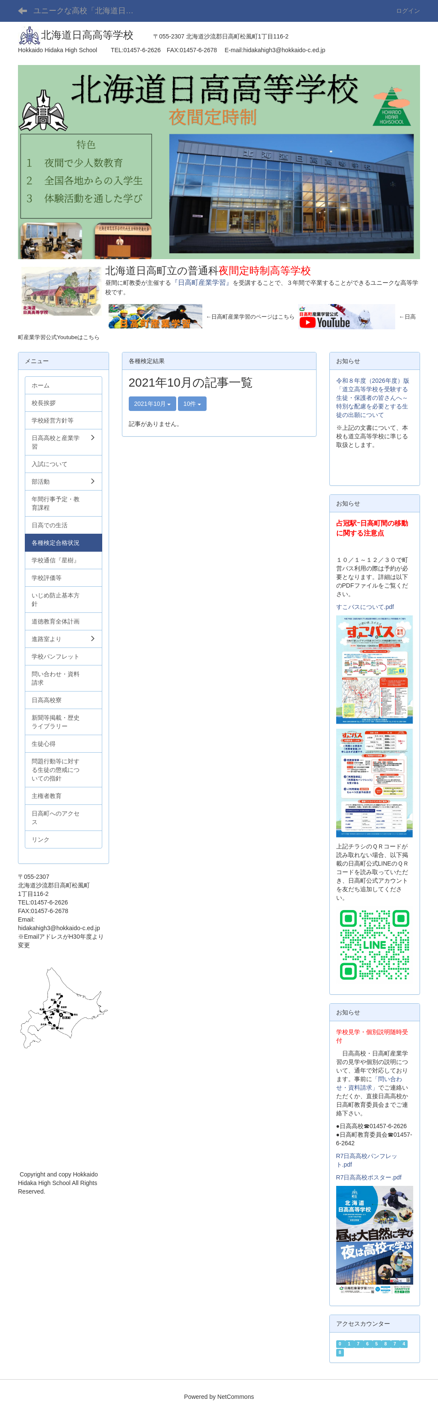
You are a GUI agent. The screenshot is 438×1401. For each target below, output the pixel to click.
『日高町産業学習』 (202, 282)
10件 (192, 403)
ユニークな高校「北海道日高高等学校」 (90, 10)
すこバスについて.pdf (365, 606)
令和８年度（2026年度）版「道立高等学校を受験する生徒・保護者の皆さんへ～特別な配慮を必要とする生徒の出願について (372, 397)
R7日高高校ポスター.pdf (369, 1177)
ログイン (408, 10)
